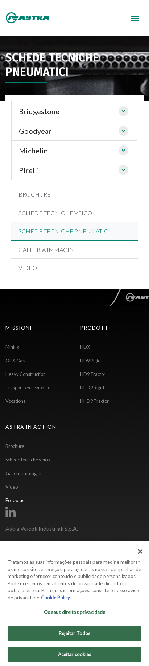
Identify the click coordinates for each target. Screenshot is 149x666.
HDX (85, 347)
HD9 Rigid (90, 361)
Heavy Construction (25, 374)
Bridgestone (39, 111)
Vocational (16, 401)
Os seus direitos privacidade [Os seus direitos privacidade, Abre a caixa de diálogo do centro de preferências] (74, 615)
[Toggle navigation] (135, 18)
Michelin (33, 150)
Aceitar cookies (74, 656)
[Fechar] (140, 554)
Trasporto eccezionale (27, 387)
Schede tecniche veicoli (28, 459)
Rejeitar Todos (75, 635)
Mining (12, 347)
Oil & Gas (15, 361)
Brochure (14, 446)
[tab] (74, 111)
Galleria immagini (23, 473)
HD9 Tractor (92, 374)
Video (11, 487)
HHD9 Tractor (94, 401)
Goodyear (35, 131)
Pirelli (29, 170)
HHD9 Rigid (92, 387)
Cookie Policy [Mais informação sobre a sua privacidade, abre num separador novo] (55, 600)
